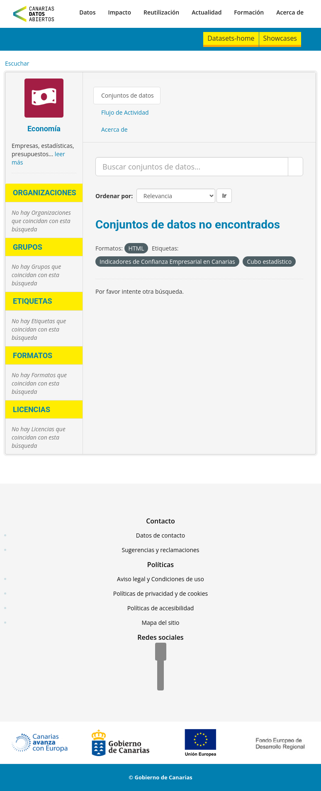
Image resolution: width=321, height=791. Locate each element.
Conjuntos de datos (127, 95)
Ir (224, 195)
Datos (87, 12)
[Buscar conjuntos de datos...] (191, 166)
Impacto (119, 12)
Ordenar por (113, 196)
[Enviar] (295, 166)
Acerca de (290, 12)
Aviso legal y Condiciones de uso (160, 579)
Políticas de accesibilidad (160, 608)
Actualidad (206, 12)
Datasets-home (230, 38)
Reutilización (161, 12)
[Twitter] (160, 667)
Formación (249, 12)
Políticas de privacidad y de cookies (160, 593)
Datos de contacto (160, 535)
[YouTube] (160, 682)
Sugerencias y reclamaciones (160, 550)
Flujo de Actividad (125, 112)
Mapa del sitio (160, 622)
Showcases (280, 38)
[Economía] (44, 99)
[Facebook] (160, 652)
